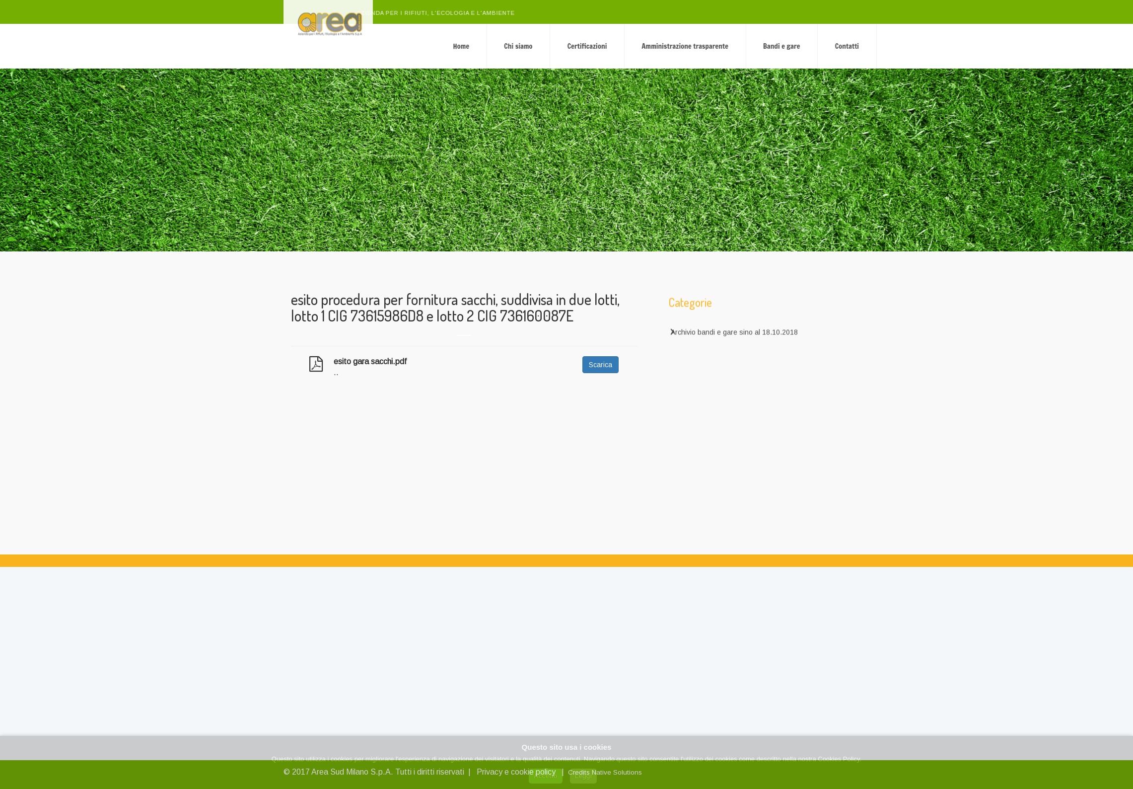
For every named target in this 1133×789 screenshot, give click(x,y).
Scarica (600, 365)
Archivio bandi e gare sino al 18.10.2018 (734, 337)
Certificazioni (654, 46)
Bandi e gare (848, 46)
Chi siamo (585, 46)
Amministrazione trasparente (751, 46)
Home (528, 46)
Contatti (913, 46)
